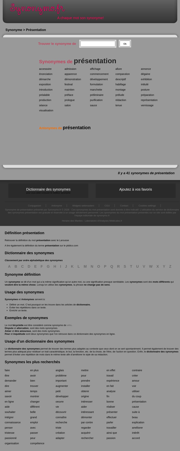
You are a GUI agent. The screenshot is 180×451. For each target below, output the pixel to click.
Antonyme (56, 205)
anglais (60, 370)
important (61, 380)
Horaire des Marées (72, 220)
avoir (33, 375)
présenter (112, 412)
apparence (71, 74)
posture (145, 89)
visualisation (46, 110)
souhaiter (10, 412)
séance (43, 105)
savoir (8, 396)
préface (69, 94)
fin (108, 396)
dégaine (145, 74)
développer (62, 396)
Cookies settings (147, 205)
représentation (149, 100)
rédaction (120, 100)
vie (57, 406)
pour (83, 375)
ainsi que (112, 432)
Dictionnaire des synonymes (48, 190)
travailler (111, 427)
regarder (86, 427)
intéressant (87, 412)
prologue (70, 100)
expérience (113, 380)
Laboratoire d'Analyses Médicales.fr (103, 220)
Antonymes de (65, 128)
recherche (61, 422)
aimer (8, 391)
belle (33, 412)
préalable (44, 94)
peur (32, 438)
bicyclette (18, 325)
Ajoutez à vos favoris (135, 189)
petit (58, 391)
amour (135, 380)
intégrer (9, 417)
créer (135, 375)
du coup (136, 396)
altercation (23, 328)
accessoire (45, 68)
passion (111, 438)
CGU (107, 205)
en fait (110, 385)
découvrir (61, 412)
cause (135, 406)
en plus (34, 370)
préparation (147, 94)
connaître (61, 417)
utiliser (135, 391)
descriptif (120, 79)
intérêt (135, 432)
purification (96, 100)
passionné (11, 438)
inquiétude (19, 334)
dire (7, 385)
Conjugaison (34, 205)
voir (134, 385)
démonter (86, 417)
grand (33, 417)
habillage (120, 84)
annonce (146, 68)
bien (32, 380)
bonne (110, 401)
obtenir (85, 391)
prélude (119, 94)
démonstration (73, 79)
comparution (122, 74)
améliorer (137, 427)
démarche (45, 79)
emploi (34, 422)
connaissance (13, 422)
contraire (137, 370)
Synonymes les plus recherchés (32, 362)
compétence (37, 443)
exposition (45, 84)
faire (7, 370)
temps (33, 391)
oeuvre (60, 401)
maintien (69, 89)
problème (61, 375)
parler (110, 422)
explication (138, 422)
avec (33, 427)
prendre (85, 380)
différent (34, 406)
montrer (34, 396)
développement (99, 79)
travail (110, 375)
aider (84, 406)
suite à (136, 412)
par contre (87, 422)
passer (34, 432)
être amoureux (23, 331)
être (7, 375)
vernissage (147, 105)
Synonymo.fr (39, 10)
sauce (93, 105)
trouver (34, 385)
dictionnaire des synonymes (24, 348)
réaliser (111, 406)
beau (135, 417)
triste (58, 427)
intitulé (144, 84)
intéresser (87, 401)
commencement (99, 74)
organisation (12, 443)
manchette (96, 89)
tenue (118, 105)
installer (85, 385)
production (45, 100)
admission (70, 68)
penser (9, 427)
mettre (85, 370)
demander (10, 380)
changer (35, 401)
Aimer (8, 331)
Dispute (9, 328)
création (60, 432)
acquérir (86, 432)
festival (69, 84)
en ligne (9, 401)
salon (68, 105)
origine (85, 396)
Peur (7, 334)
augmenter (62, 385)
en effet (111, 370)
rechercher (87, 438)
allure (118, 68)
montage (120, 89)
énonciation (45, 74)
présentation (43, 240)
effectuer (112, 417)
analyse (111, 391)
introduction (46, 89)
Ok (125, 43)
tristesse (9, 432)
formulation (96, 84)
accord (136, 438)
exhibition (146, 79)
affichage (95, 68)
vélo (69, 325)
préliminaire (96, 94)
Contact (124, 205)
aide (7, 406)
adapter (60, 438)
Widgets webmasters (83, 205)
